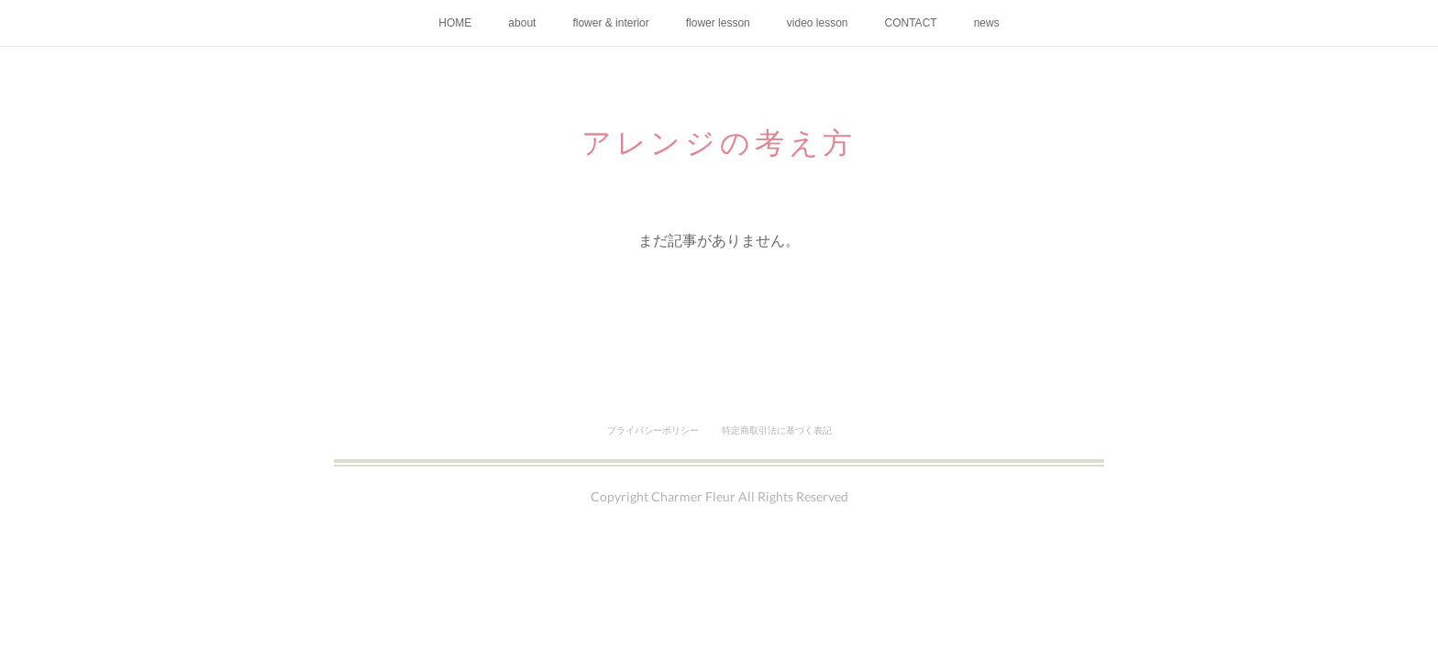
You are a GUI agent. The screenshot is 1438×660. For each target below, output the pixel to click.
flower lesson (718, 22)
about (522, 22)
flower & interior (610, 22)
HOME (454, 22)
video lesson (817, 22)
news (987, 22)
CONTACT (911, 22)
